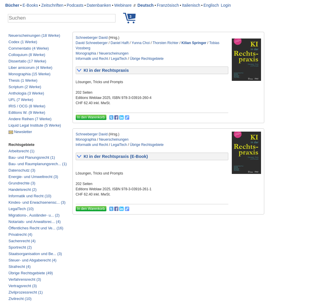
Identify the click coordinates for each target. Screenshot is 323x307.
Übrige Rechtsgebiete (146, 59)
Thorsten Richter (166, 43)
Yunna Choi (141, 43)
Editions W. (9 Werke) (26, 112)
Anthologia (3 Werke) (26, 93)
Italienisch (191, 5)
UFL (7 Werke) (20, 99)
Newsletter (23, 132)
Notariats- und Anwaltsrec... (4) (34, 221)
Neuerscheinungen (114, 53)
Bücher (12, 5)
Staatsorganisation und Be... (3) (35, 254)
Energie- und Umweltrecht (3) (33, 177)
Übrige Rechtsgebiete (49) (30, 273)
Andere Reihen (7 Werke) (29, 119)
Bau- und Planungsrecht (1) (31, 157)
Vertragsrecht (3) (22, 286)
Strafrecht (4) (19, 266)
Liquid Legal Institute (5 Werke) (34, 125)
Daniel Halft (119, 43)
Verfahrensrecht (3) (24, 279)
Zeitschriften (52, 5)
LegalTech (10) (21, 209)
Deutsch (145, 5)
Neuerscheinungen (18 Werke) (34, 35)
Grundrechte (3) (21, 183)
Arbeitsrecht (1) (21, 151)
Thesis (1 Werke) (22, 80)
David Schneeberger (92, 43)
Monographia (86, 53)
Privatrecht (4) (20, 234)
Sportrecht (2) (20, 247)
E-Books (30, 5)
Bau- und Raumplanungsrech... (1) (37, 164)
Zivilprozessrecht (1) (25, 292)
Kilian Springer (194, 43)
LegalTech (119, 59)
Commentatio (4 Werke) (28, 48)
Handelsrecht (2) (22, 189)
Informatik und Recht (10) (29, 196)
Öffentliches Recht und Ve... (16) (35, 228)
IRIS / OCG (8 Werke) (26, 106)
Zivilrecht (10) (20, 298)
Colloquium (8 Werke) (26, 55)
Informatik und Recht (92, 59)
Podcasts (75, 5)
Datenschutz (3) (21, 170)
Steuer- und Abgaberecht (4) (32, 260)
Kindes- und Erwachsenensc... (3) (36, 202)
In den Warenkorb (91, 117)
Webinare (123, 5)
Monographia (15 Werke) (29, 74)
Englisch (211, 5)
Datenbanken (99, 5)
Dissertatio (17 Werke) (27, 61)
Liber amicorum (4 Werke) (30, 67)
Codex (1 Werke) (22, 42)
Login (226, 5)
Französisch (168, 5)
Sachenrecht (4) (22, 241)
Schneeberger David (92, 38)
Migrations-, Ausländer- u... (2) (34, 215)
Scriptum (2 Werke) (24, 87)
